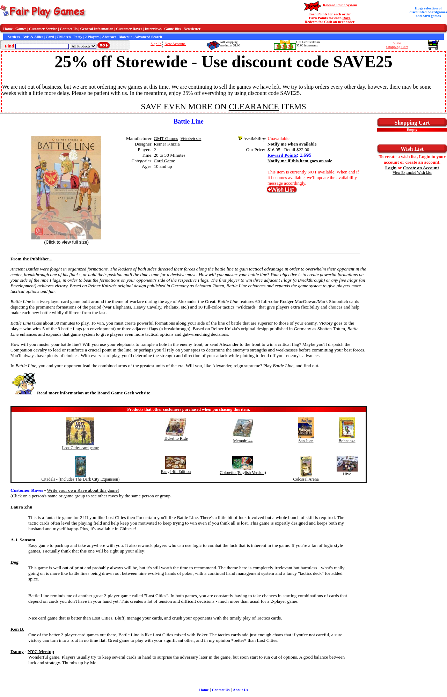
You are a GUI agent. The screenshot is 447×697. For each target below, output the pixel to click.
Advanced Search (148, 37)
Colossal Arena (306, 479)
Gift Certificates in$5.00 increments (308, 43)
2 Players (92, 37)
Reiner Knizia (166, 144)
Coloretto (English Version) (243, 472)
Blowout (125, 37)
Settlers (14, 37)
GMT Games (166, 138)
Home (8, 29)
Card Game (164, 160)
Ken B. (17, 629)
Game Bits (172, 29)
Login (391, 167)
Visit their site (191, 139)
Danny (17, 651)
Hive (347, 474)
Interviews (153, 29)
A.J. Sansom (22, 539)
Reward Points (282, 155)
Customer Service (43, 29)
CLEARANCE (254, 106)
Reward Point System (340, 5)
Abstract (109, 37)
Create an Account (421, 167)
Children (64, 37)
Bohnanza (347, 440)
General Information (96, 29)
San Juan (306, 440)
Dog (14, 562)
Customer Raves (129, 29)
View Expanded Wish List (412, 173)
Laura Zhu (21, 507)
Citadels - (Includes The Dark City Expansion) (80, 479)
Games (20, 29)
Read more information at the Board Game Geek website (80, 392)
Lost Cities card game (80, 447)
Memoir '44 (242, 440)
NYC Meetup (41, 651)
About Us (240, 690)
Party (77, 37)
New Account (175, 44)
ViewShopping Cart (397, 45)
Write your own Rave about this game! (83, 490)
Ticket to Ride (176, 438)
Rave (347, 18)
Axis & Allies (32, 37)
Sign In (156, 44)
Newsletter (192, 29)
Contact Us (69, 29)
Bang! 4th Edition (176, 471)
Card (50, 37)
